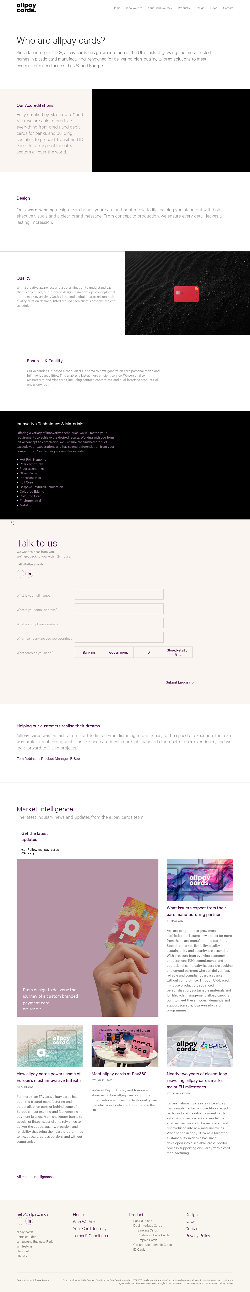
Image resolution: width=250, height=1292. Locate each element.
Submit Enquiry (178, 682)
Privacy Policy (197, 1235)
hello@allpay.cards (30, 564)
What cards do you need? (35, 652)
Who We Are (134, 8)
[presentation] (162, 669)
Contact (228, 8)
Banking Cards (147, 1230)
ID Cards (139, 1249)
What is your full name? (33, 595)
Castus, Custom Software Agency (33, 1280)
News (213, 8)
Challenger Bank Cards (153, 1235)
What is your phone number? (37, 623)
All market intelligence (34, 1176)
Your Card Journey (160, 8)
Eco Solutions (142, 1220)
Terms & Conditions (90, 1235)
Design (200, 8)
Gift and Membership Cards (152, 1244)
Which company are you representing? (44, 638)
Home (116, 8)
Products (184, 8)
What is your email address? (37, 609)
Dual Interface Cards (147, 1225)
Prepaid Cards (147, 1239)
